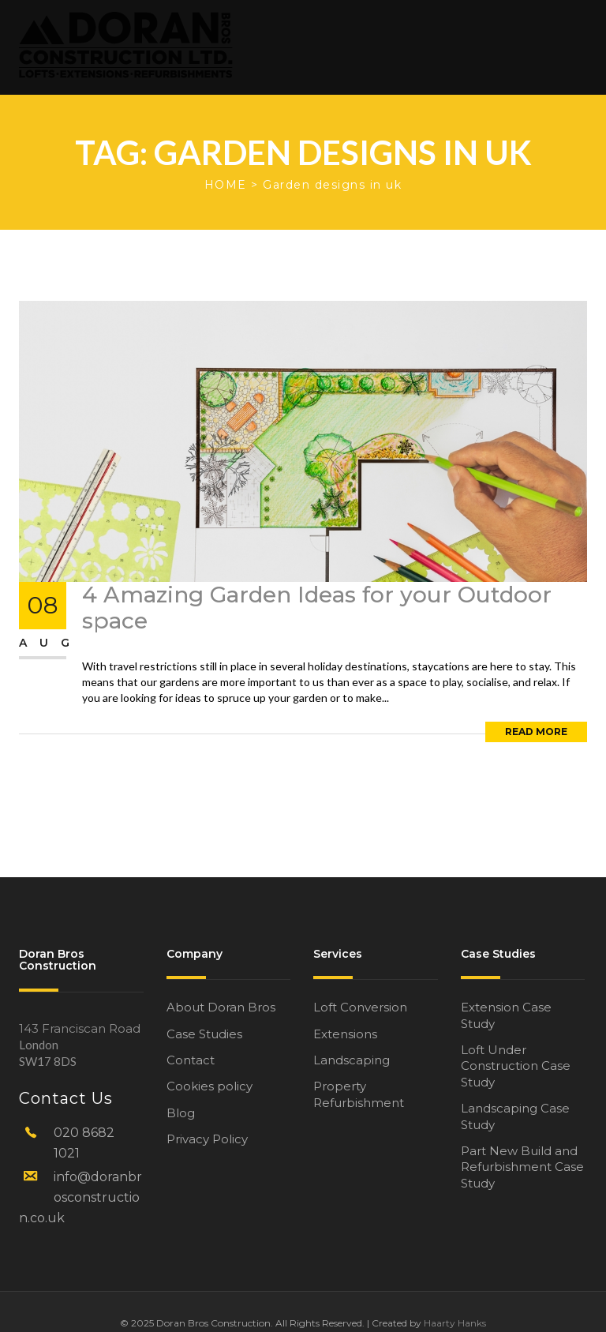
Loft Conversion (360, 1007)
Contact (190, 1059)
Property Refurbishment (358, 1094)
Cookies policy (209, 1086)
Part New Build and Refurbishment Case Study (522, 1167)
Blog (180, 1112)
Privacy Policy (207, 1138)
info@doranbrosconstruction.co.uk (80, 1197)
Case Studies (204, 1033)
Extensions (345, 1033)
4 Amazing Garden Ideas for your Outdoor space (317, 608)
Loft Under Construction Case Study (515, 1066)
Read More (536, 731)
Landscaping (351, 1059)
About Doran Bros (220, 1007)
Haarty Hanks (455, 1323)
